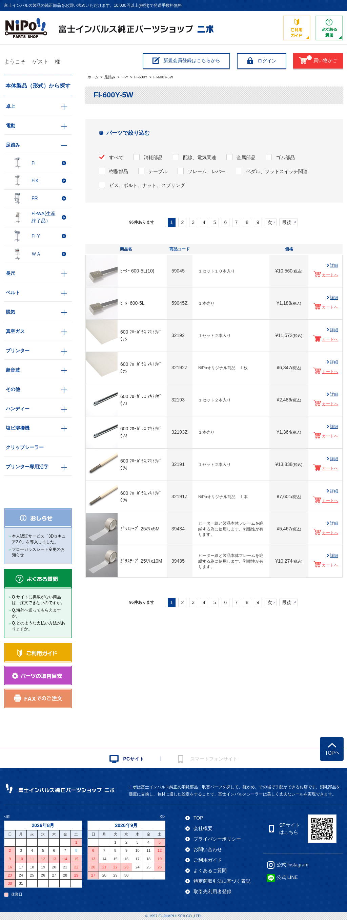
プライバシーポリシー (217, 839)
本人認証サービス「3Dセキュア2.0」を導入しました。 (39, 539)
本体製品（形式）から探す (37, 86)
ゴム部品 (285, 157)
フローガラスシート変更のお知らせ (38, 552)
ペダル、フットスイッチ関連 (277, 171)
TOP (198, 818)
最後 (286, 222)
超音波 (13, 370)
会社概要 (202, 828)
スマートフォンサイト (214, 759)
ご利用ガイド (207, 860)
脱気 (10, 312)
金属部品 (246, 157)
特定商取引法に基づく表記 (221, 881)
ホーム (93, 77)
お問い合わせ (207, 849)
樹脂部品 (118, 171)
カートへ (330, 275)
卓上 (10, 106)
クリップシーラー (25, 447)
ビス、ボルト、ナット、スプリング (147, 185)
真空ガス (15, 331)
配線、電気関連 (199, 157)
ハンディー (17, 408)
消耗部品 (153, 157)
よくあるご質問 (210, 870)
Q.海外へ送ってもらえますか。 (36, 613)
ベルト (13, 292)
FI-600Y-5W (163, 77)
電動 (10, 125)
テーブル (157, 171)
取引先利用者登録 (212, 891)
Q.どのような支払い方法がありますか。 (38, 626)
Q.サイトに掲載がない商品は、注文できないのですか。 (38, 600)
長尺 (10, 273)
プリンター (17, 350)
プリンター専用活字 (27, 466)
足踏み (110, 77)
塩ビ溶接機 (17, 428)
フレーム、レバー (207, 171)
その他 (13, 389)
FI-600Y (140, 77)
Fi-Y (124, 77)
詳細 (334, 265)
